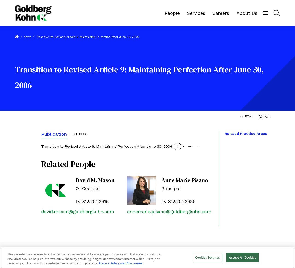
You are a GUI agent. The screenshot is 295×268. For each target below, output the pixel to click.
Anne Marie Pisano (185, 180)
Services (196, 13)
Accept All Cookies (242, 257)
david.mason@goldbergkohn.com (77, 211)
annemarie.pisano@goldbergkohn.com (169, 211)
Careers (220, 13)
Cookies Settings (207, 257)
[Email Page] (247, 117)
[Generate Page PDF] (265, 117)
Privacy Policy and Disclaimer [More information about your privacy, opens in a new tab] (120, 263)
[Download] (193, 146)
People (172, 13)
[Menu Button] (265, 13)
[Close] (288, 257)
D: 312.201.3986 (179, 201)
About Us (246, 13)
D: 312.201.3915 (92, 201)
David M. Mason (95, 180)
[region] (147, 257)
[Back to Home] (33, 13)
